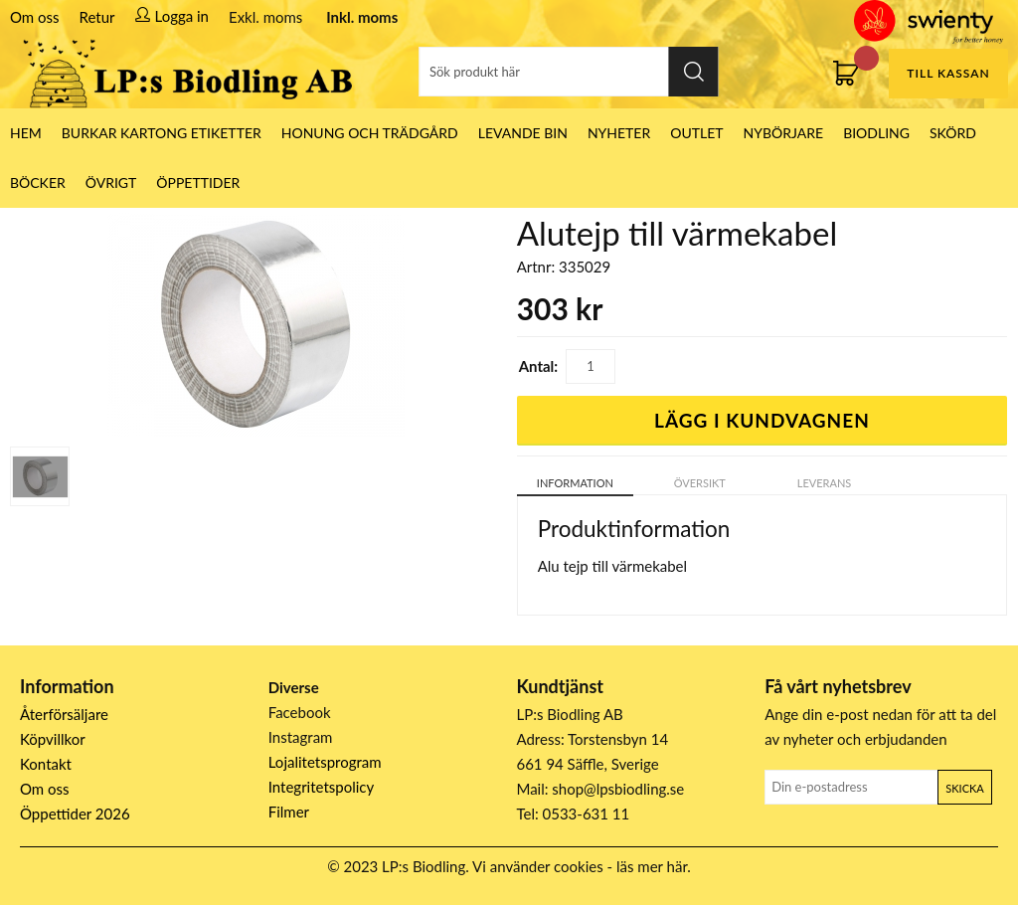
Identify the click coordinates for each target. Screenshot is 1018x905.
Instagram (300, 737)
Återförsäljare (64, 714)
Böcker (38, 182)
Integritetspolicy (321, 787)
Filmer (288, 811)
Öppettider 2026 (75, 813)
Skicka (964, 788)
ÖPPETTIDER (198, 182)
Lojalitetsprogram (325, 762)
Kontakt (46, 764)
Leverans (824, 482)
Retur (97, 17)
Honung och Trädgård (369, 132)
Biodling (876, 132)
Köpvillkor (52, 739)
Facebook (299, 712)
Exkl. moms (265, 17)
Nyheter (619, 132)
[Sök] (569, 71)
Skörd (953, 132)
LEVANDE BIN (523, 132)
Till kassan (948, 73)
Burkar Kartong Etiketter (161, 132)
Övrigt (111, 182)
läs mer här (651, 866)
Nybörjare (784, 132)
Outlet (696, 132)
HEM (26, 132)
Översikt (700, 482)
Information (575, 482)
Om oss (35, 17)
